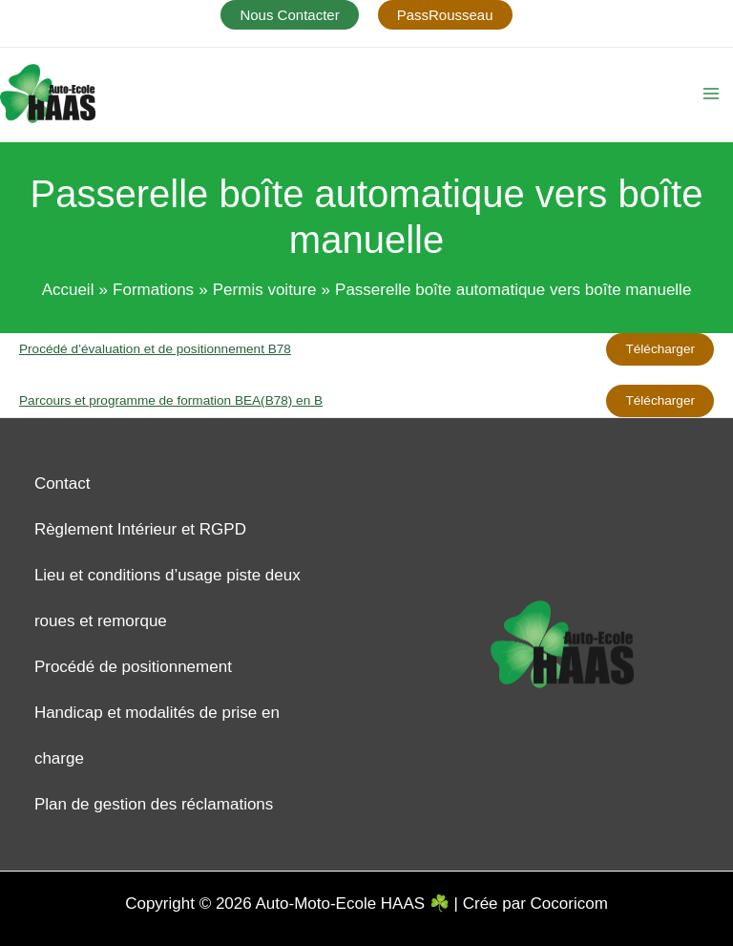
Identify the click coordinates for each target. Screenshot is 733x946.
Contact (62, 483)
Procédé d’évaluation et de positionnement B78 (155, 349)
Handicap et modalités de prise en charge (157, 735)
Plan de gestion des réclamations (153, 804)
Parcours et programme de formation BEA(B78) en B (171, 400)
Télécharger (660, 349)
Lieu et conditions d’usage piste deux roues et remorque (167, 598)
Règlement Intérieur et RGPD (140, 529)
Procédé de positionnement (133, 667)
